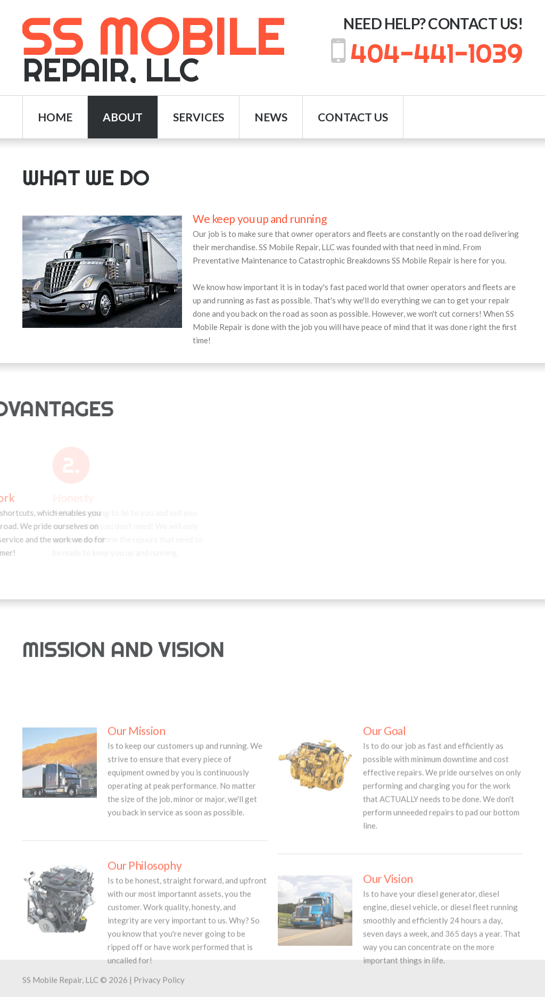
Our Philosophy (144, 966)
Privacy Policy (159, 985)
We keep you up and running (259, 223)
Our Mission (136, 831)
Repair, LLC (153, 49)
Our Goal (384, 831)
